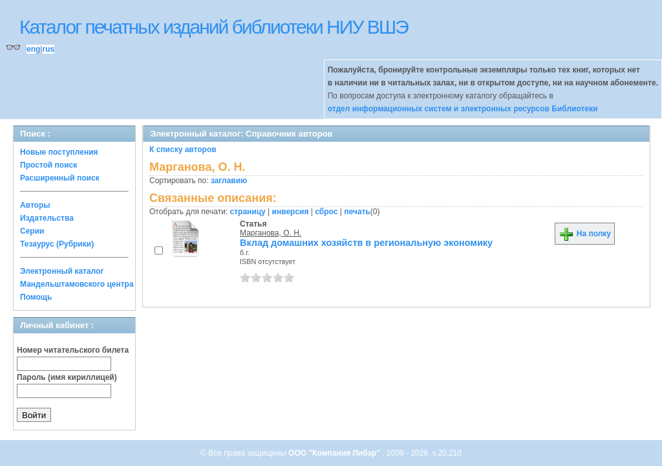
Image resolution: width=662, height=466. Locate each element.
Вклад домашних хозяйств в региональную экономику (366, 243)
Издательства (47, 218)
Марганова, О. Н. (270, 233)
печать (357, 211)
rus (48, 49)
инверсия (290, 211)
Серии (32, 231)
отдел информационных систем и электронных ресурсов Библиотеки (463, 108)
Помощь (36, 297)
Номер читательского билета (73, 350)
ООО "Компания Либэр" (335, 453)
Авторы (35, 205)
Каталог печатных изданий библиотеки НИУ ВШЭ (213, 27)
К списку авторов (183, 149)
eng (33, 49)
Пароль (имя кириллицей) (67, 377)
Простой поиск (48, 165)
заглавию (229, 180)
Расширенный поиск (60, 178)
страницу (248, 211)
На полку (585, 233)
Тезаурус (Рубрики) (57, 244)
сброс (326, 211)
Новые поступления (59, 152)
